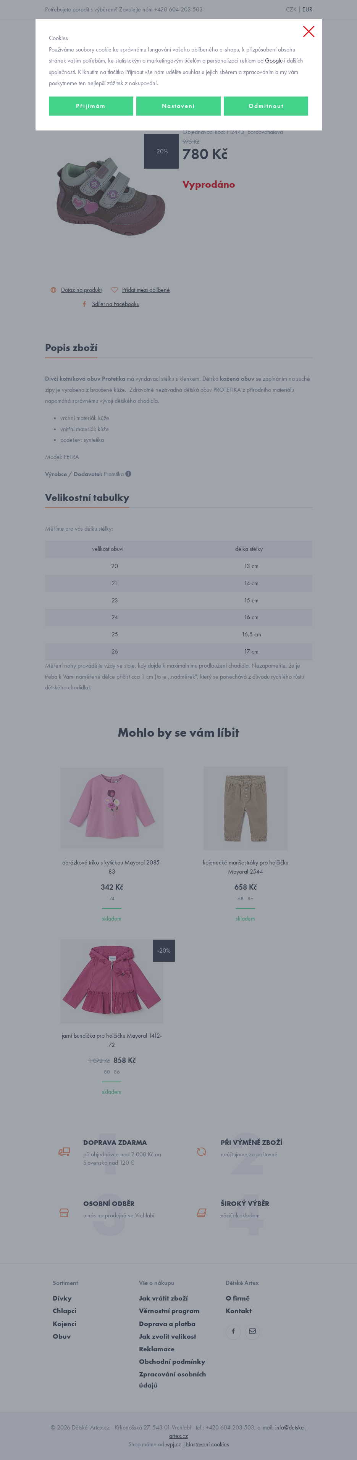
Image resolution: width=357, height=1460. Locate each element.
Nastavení (178, 106)
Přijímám (91, 106)
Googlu (274, 60)
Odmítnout (266, 106)
